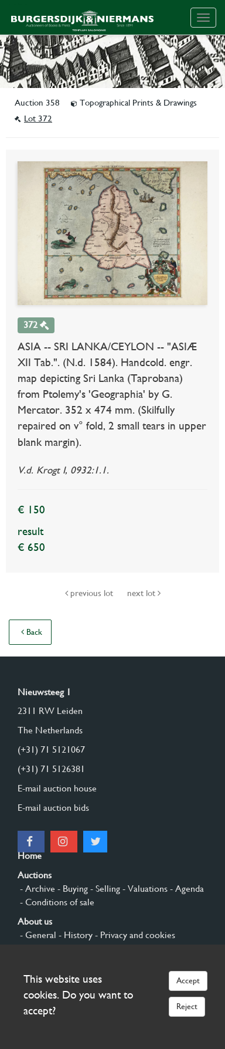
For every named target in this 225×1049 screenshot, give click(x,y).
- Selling (104, 888)
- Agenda (186, 888)
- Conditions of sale (56, 902)
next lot (144, 593)
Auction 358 (38, 102)
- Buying (71, 888)
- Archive (36, 888)
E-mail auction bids (53, 807)
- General (37, 934)
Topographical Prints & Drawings (134, 102)
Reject (186, 1006)
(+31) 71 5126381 (51, 768)
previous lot (90, 593)
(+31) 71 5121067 (51, 749)
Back (31, 632)
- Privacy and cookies (134, 934)
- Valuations (144, 888)
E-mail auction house (57, 788)
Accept (188, 980)
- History (74, 934)
